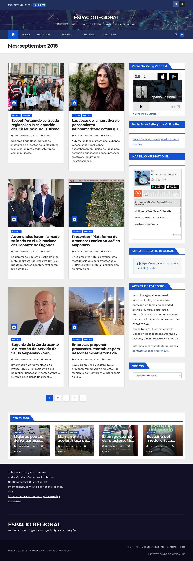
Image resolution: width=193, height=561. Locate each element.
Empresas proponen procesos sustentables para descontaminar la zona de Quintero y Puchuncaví (96, 350)
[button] (176, 34)
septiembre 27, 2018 (26, 135)
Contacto (171, 547)
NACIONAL (44, 34)
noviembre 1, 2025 (28, 446)
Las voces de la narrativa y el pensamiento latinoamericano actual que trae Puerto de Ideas (96, 126)
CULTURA (88, 34)
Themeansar (65, 550)
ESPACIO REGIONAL (96, 18)
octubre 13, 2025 (71, 446)
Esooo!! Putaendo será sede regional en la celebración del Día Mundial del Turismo (35, 124)
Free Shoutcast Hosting (147, 139)
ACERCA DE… (110, 34)
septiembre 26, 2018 (26, 359)
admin (46, 135)
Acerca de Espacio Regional (150, 547)
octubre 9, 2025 (159, 446)
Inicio (26, 34)
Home (130, 547)
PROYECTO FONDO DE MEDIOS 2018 (166, 554)
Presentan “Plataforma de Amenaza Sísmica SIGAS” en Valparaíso (96, 241)
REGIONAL (67, 34)
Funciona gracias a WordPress (23, 550)
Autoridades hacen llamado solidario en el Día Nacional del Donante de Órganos (35, 241)
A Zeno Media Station (145, 114)
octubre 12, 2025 (115, 446)
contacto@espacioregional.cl (151, 350)
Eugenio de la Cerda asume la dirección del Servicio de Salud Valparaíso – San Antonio (35, 350)
